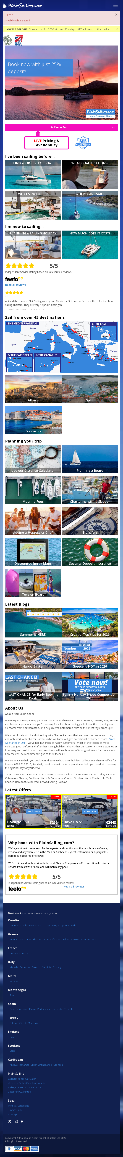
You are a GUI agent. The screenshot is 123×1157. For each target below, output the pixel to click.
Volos (95, 939)
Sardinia (46, 967)
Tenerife (68, 1009)
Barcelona (15, 1009)
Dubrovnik (15, 925)
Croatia (13, 920)
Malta (12, 976)
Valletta (14, 981)
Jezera (65, 925)
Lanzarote (57, 1009)
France (12, 948)
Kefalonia (55, 939)
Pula (24, 925)
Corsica (14, 953)
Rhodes (37, 939)
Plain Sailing (16, 1074)
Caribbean (15, 1059)
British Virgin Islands (41, 1064)
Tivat (12, 995)
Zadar (74, 925)
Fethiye (13, 1023)
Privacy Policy (15, 1109)
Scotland (14, 1045)
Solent (13, 1037)
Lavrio (22, 939)
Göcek (22, 1023)
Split (40, 925)
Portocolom (43, 1009)
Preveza (74, 939)
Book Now (33, 811)
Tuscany (57, 967)
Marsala (14, 967)
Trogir (48, 925)
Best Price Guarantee (19, 1091)
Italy (11, 962)
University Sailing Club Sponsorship (26, 1083)
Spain (12, 1004)
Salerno (36, 967)
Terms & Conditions (18, 1105)
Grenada (58, 1064)
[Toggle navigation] (115, 5)
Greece (13, 934)
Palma (32, 1009)
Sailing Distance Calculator (22, 1078)
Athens (13, 939)
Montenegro (17, 990)
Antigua (14, 1064)
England (13, 1031)
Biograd (56, 925)
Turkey (13, 1018)
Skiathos (85, 939)
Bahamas (24, 1064)
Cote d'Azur (25, 953)
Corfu (46, 939)
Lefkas (65, 939)
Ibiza (24, 1009)
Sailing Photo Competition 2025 (24, 1087)
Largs (12, 1050)
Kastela (32, 925)
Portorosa (25, 967)
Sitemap (12, 1114)
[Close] (116, 14)
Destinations (17, 913)
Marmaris (33, 1023)
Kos (29, 939)
